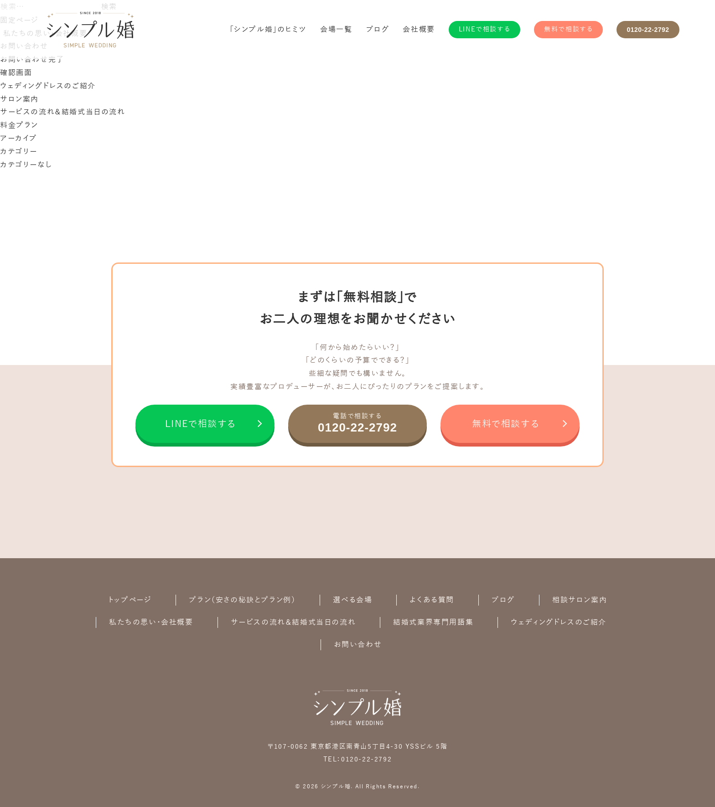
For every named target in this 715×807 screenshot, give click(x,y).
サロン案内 (19, 99)
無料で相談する (568, 29)
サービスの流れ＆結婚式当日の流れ (62, 112)
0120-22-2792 (648, 29)
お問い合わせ (358, 645)
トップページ (130, 600)
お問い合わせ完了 (32, 60)
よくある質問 (431, 600)
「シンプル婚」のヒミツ (268, 30)
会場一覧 (336, 30)
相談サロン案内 (579, 600)
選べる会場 (352, 600)
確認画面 (16, 73)
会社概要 (419, 30)
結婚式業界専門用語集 (433, 622)
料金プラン (19, 125)
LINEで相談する (484, 29)
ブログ (377, 30)
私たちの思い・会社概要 (151, 622)
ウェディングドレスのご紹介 (48, 86)
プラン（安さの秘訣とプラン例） (242, 600)
